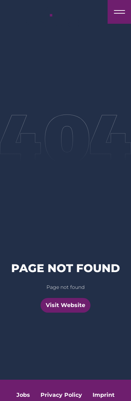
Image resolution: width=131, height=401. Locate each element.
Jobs (23, 395)
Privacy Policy (61, 395)
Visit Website (65, 305)
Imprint (104, 395)
